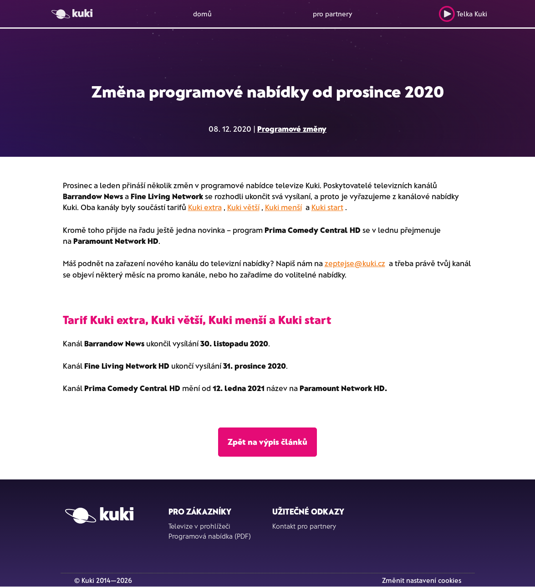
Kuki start (327, 206)
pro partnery (332, 14)
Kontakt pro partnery (304, 526)
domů (202, 14)
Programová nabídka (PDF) (209, 536)
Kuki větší (243, 206)
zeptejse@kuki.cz (355, 263)
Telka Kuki (462, 14)
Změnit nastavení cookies (421, 580)
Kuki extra (205, 206)
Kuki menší (283, 206)
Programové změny (291, 128)
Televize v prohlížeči (199, 526)
